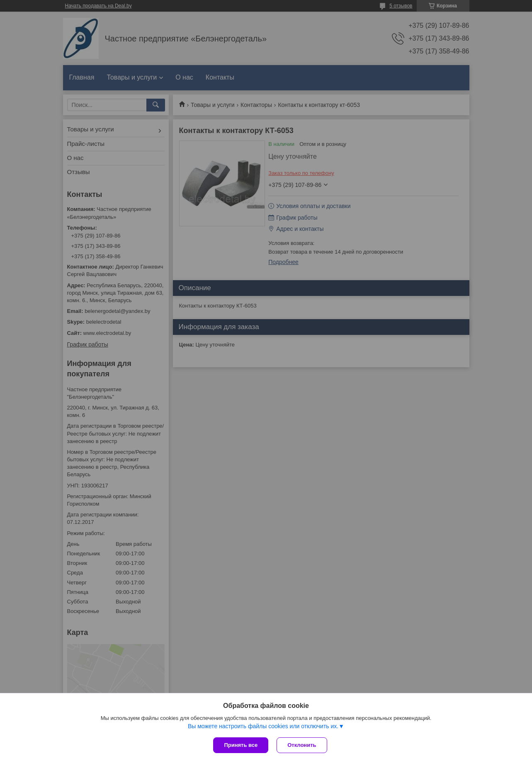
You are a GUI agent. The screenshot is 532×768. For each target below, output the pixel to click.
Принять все (240, 745)
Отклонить (301, 745)
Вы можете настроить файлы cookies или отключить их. (263, 726)
